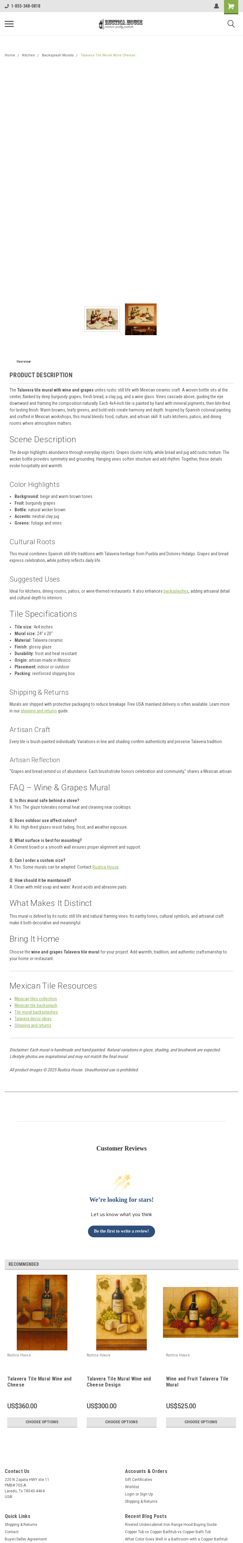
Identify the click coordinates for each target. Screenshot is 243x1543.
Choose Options (42, 1422)
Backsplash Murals (58, 55)
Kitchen (28, 55)
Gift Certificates (138, 1479)
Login (129, 1494)
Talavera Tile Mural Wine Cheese (108, 55)
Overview (23, 362)
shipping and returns (39, 710)
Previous (225, 1264)
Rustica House (105, 867)
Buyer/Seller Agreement (26, 1539)
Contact (12, 1532)
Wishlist (132, 1487)
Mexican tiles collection (36, 998)
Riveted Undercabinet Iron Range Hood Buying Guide (171, 1524)
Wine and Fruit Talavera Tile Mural (197, 1382)
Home (10, 55)
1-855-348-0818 (22, 6)
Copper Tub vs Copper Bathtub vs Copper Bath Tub (168, 1532)
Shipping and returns (33, 1025)
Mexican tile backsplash (36, 1005)
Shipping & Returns (141, 1501)
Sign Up (146, 1494)
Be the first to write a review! (121, 1231)
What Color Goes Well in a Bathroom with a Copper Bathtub (176, 1539)
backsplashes (176, 591)
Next (234, 1264)
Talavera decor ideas (33, 1018)
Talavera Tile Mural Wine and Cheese (39, 1382)
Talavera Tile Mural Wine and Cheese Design (119, 1382)
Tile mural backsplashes (36, 1012)
